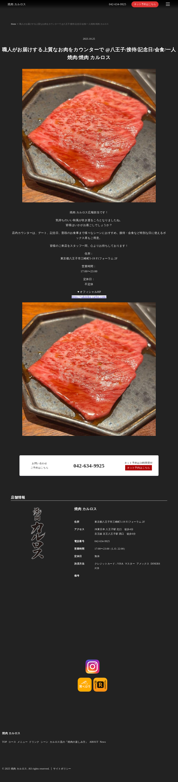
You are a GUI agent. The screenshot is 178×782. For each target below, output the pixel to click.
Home (13, 24)
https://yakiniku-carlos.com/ (89, 296)
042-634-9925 (117, 4)
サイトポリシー (62, 768)
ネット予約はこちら (145, 4)
